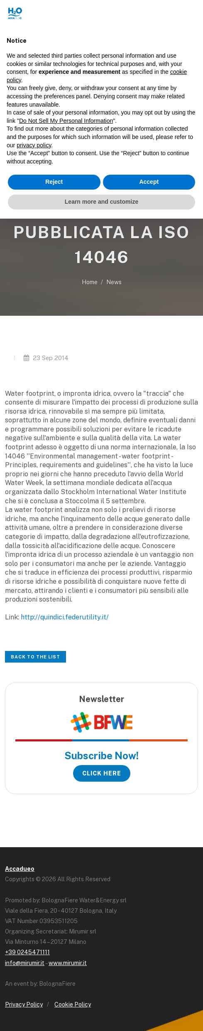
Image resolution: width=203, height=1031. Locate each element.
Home (90, 282)
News (114, 282)
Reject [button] (54, 181)
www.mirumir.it (68, 963)
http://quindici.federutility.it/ (65, 617)
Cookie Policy (72, 1004)
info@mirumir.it (24, 963)
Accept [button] (149, 181)
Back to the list (35, 656)
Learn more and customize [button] (101, 201)
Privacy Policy (24, 1004)
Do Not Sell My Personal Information (66, 120)
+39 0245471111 (27, 952)
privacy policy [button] (34, 145)
